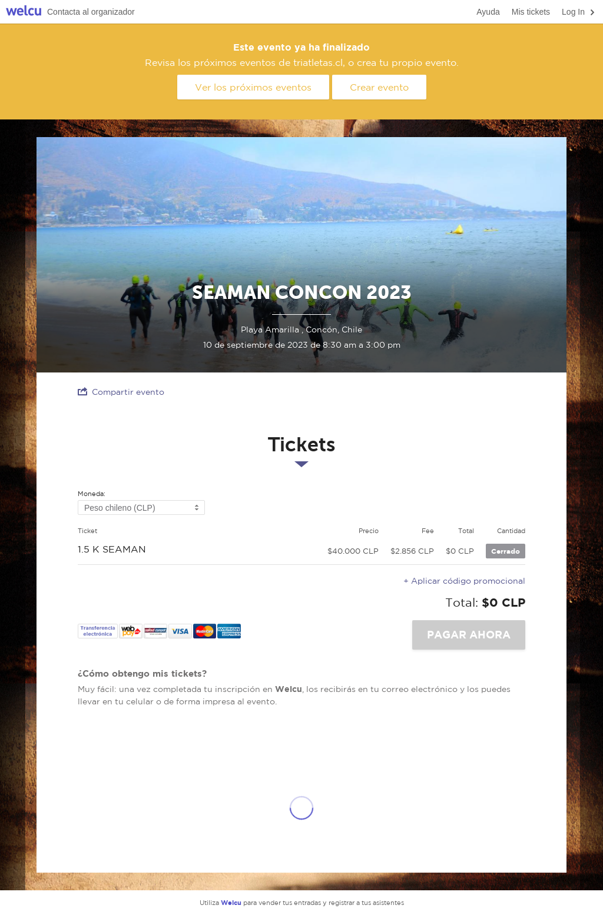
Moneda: (91, 494)
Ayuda (487, 11)
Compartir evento (121, 392)
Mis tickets (531, 11)
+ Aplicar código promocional (464, 580)
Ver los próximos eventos (253, 87)
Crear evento (379, 87)
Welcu (23, 12)
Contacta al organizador (91, 11)
